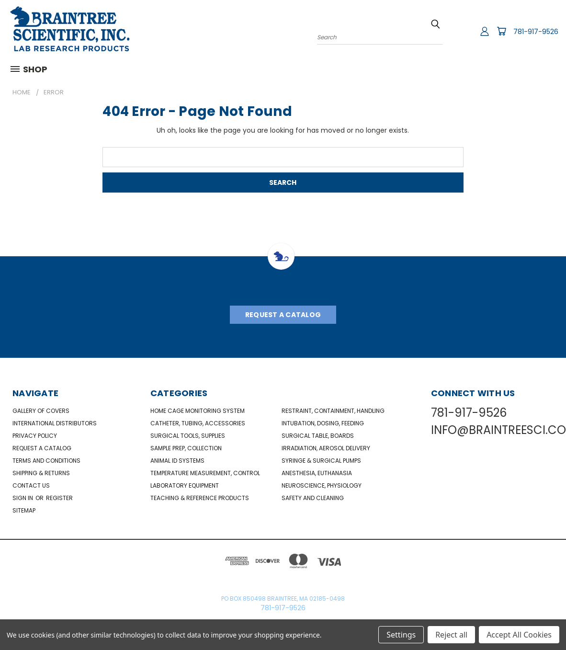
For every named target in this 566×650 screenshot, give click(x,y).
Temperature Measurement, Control (205, 473)
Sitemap (23, 510)
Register (59, 498)
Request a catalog (41, 448)
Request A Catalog (283, 314)
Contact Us (31, 485)
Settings (401, 634)
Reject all (451, 634)
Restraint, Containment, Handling (333, 411)
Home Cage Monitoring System (197, 411)
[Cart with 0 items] (501, 31)
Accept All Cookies (519, 634)
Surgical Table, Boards (318, 436)
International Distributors (54, 423)
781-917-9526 (535, 31)
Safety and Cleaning (313, 498)
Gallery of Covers (40, 411)
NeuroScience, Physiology (322, 485)
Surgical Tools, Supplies (187, 436)
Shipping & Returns (41, 473)
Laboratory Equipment (184, 485)
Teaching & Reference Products (199, 498)
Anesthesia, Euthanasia (317, 473)
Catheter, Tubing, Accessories (197, 423)
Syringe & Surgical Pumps (321, 460)
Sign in (23, 498)
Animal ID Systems (177, 460)
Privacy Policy (34, 436)
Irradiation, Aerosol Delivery (326, 448)
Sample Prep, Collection (186, 448)
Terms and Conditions (46, 460)
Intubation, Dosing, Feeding (323, 423)
